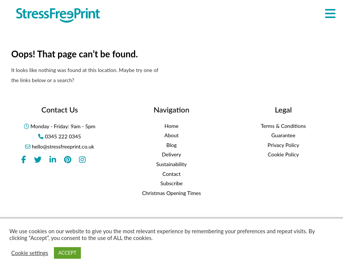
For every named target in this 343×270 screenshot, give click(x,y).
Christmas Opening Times (171, 193)
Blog (171, 145)
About (171, 135)
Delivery (171, 154)
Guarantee (283, 135)
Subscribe (171, 183)
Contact (172, 174)
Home (171, 126)
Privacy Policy (283, 145)
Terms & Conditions (283, 126)
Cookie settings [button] (29, 253)
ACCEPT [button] (67, 253)
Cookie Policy (283, 154)
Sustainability (171, 164)
